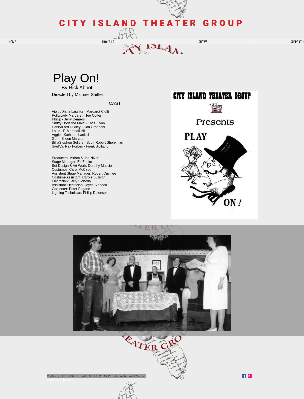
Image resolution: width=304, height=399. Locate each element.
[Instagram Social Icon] (250, 376)
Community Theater (60, 380)
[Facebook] (244, 376)
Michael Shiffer (89, 94)
